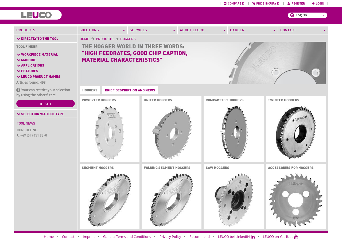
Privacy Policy (170, 236)
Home (84, 39)
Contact (68, 236)
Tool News (26, 123)
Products (25, 30)
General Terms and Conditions (127, 236)
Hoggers (89, 90)
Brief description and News (130, 90)
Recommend (199, 236)
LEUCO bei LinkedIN (236, 236)
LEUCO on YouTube (280, 236)
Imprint (89, 236)
